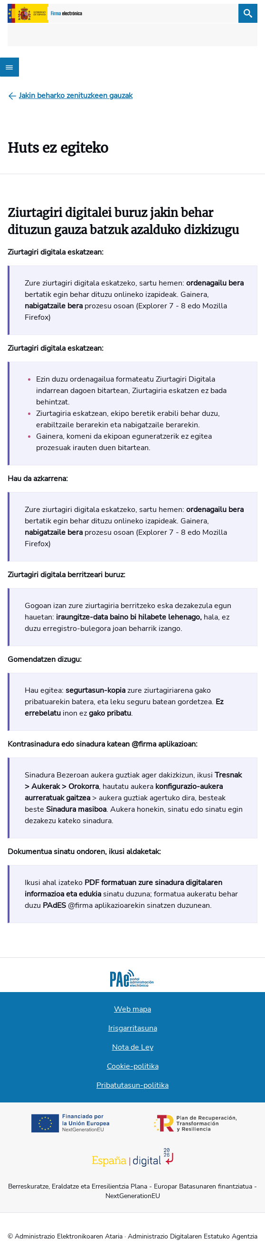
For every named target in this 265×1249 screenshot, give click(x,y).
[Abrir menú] (9, 67)
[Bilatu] (247, 13)
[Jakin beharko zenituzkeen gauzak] (75, 95)
